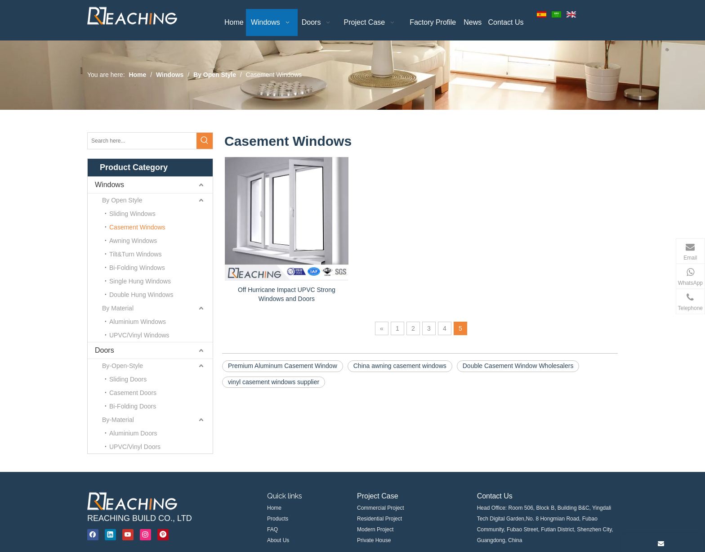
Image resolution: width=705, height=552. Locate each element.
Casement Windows (137, 227)
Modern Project (375, 529)
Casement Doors (132, 392)
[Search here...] (142, 141)
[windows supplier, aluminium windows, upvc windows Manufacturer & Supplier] (132, 501)
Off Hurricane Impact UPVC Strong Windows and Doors (286, 294)
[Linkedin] (110, 534)
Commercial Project (380, 508)
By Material (118, 308)
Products (277, 519)
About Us (278, 540)
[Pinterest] (163, 534)
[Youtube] (128, 534)
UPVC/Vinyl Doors (135, 446)
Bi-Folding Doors (132, 406)
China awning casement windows (399, 365)
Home (274, 508)
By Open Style (122, 200)
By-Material (118, 419)
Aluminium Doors (133, 433)
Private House (374, 540)
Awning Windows (133, 240)
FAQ (272, 529)
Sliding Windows (132, 213)
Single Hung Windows (140, 281)
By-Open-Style (122, 365)
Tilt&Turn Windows (135, 254)
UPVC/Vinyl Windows (139, 335)
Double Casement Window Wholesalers (518, 365)
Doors (104, 350)
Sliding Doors (128, 379)
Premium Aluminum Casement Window (282, 365)
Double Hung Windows (141, 294)
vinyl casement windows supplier (273, 382)
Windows (109, 184)
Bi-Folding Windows (137, 267)
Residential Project (379, 519)
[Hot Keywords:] (204, 141)
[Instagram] (145, 534)
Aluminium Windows (137, 321)
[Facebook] (92, 534)
